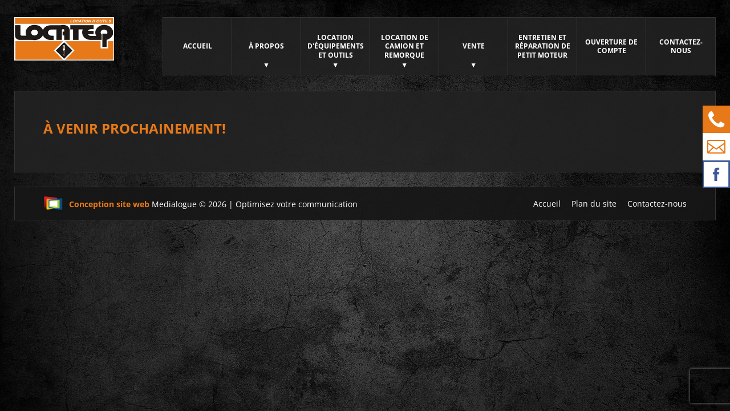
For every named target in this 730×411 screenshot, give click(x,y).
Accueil (197, 46)
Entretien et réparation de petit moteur (542, 46)
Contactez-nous (681, 46)
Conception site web (96, 204)
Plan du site (594, 203)
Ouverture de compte (611, 46)
